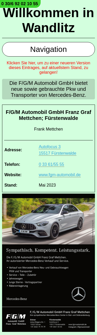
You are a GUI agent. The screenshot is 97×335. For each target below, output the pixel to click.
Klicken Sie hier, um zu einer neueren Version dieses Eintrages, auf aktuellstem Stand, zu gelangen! (48, 67)
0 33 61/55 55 (51, 164)
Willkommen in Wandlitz (48, 20)
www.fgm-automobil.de (60, 175)
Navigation (48, 49)
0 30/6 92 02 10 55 (19, 3)
